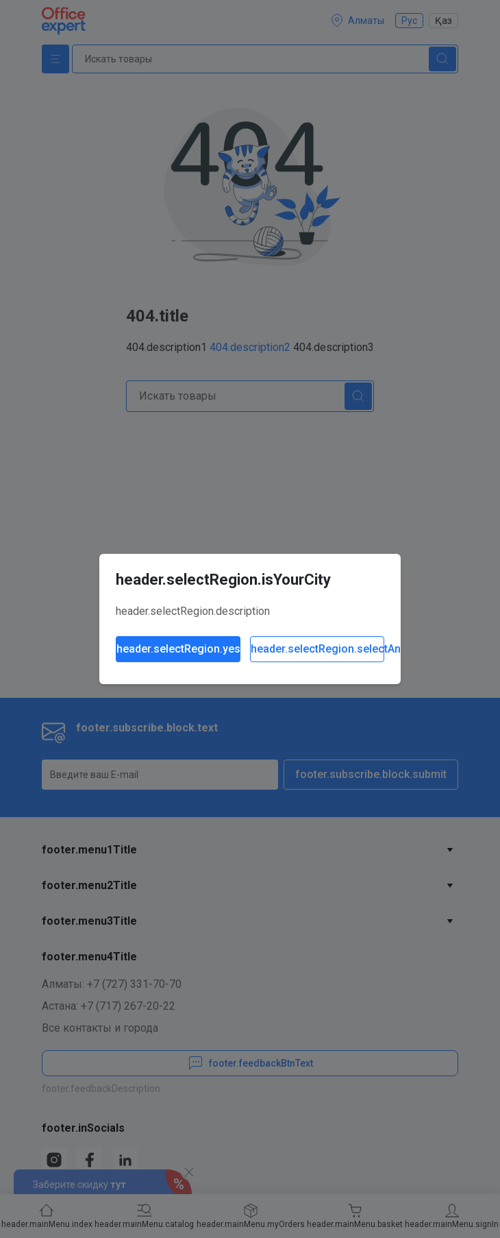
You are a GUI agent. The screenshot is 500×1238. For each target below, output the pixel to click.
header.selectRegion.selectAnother (317, 648)
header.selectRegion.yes (178, 648)
